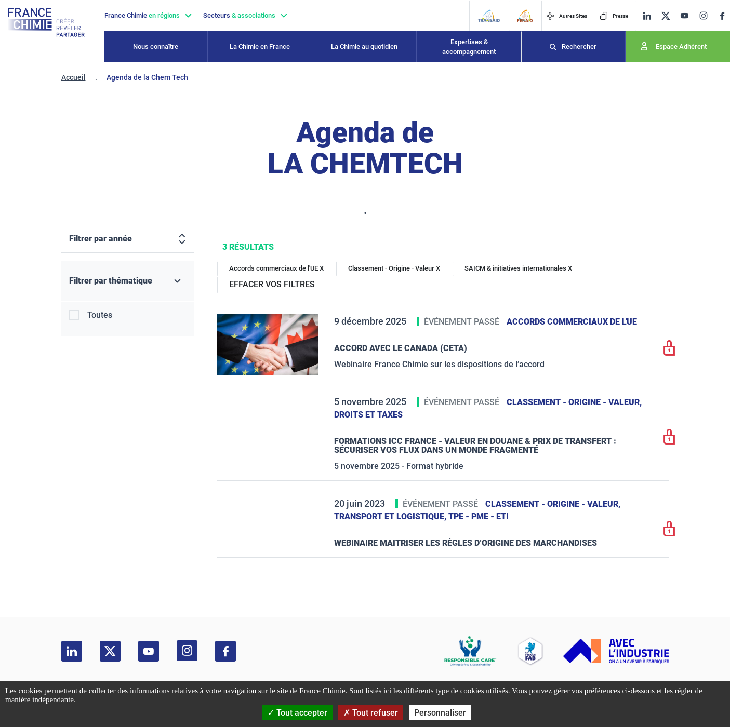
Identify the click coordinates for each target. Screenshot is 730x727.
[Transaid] (488, 15)
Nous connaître (155, 46)
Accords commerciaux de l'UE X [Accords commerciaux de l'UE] (276, 268)
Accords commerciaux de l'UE (572, 322)
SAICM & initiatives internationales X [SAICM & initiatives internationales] (518, 268)
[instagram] (703, 15)
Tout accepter (297, 713)
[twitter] (665, 15)
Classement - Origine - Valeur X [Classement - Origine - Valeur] (394, 268)
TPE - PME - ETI (478, 516)
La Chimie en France (260, 46)
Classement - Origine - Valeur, (574, 402)
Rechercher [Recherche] (579, 46)
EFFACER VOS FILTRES (272, 284)
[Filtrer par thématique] (127, 281)
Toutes (99, 315)
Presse (614, 16)
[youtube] (684, 15)
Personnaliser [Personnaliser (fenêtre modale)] (440, 713)
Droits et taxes (368, 415)
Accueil (73, 77)
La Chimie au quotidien (364, 46)
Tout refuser (370, 713)
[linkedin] (647, 15)
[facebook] (722, 15)
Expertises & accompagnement (469, 47)
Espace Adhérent (681, 46)
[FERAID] (525, 15)
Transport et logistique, (391, 516)
